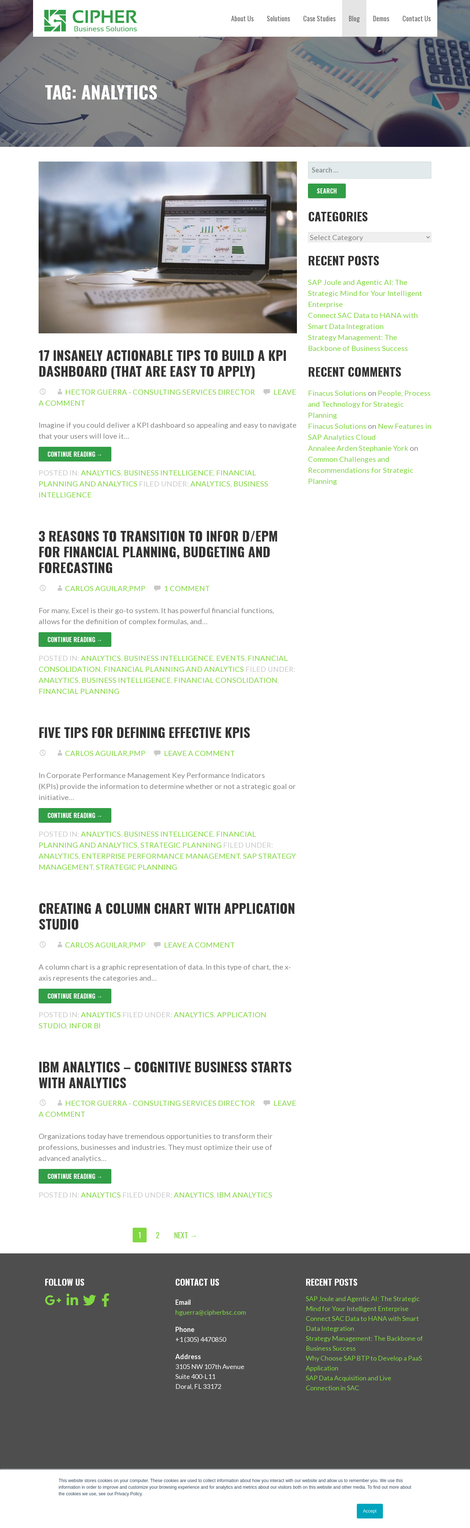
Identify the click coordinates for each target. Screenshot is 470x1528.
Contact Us (416, 18)
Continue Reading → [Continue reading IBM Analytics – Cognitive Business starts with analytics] (75, 1176)
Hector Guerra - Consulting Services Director (160, 391)
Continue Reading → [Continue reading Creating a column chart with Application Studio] (75, 996)
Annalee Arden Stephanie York (358, 447)
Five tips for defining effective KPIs (144, 732)
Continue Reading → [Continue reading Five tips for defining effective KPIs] (75, 815)
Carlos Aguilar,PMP (105, 588)
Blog (354, 18)
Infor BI (85, 1025)
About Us (242, 18)
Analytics (101, 472)
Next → (185, 1235)
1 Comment (187, 588)
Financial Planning (79, 691)
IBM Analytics (244, 1194)
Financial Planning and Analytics (174, 669)
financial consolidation (225, 680)
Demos (381, 18)
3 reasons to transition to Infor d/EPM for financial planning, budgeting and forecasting (158, 551)
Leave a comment (199, 753)
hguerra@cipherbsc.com (210, 1312)
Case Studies (319, 18)
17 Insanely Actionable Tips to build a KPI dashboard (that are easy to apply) (163, 362)
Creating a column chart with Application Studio (167, 915)
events (230, 657)
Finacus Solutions (337, 392)
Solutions (278, 18)
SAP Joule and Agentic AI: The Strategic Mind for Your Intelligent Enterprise (365, 293)
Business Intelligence (168, 472)
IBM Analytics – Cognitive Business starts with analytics (165, 1074)
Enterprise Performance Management (161, 855)
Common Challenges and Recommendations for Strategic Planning (360, 470)
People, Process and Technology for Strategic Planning (369, 403)
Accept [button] (370, 1511)
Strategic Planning (181, 844)
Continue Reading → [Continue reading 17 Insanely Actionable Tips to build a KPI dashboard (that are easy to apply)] (75, 454)
